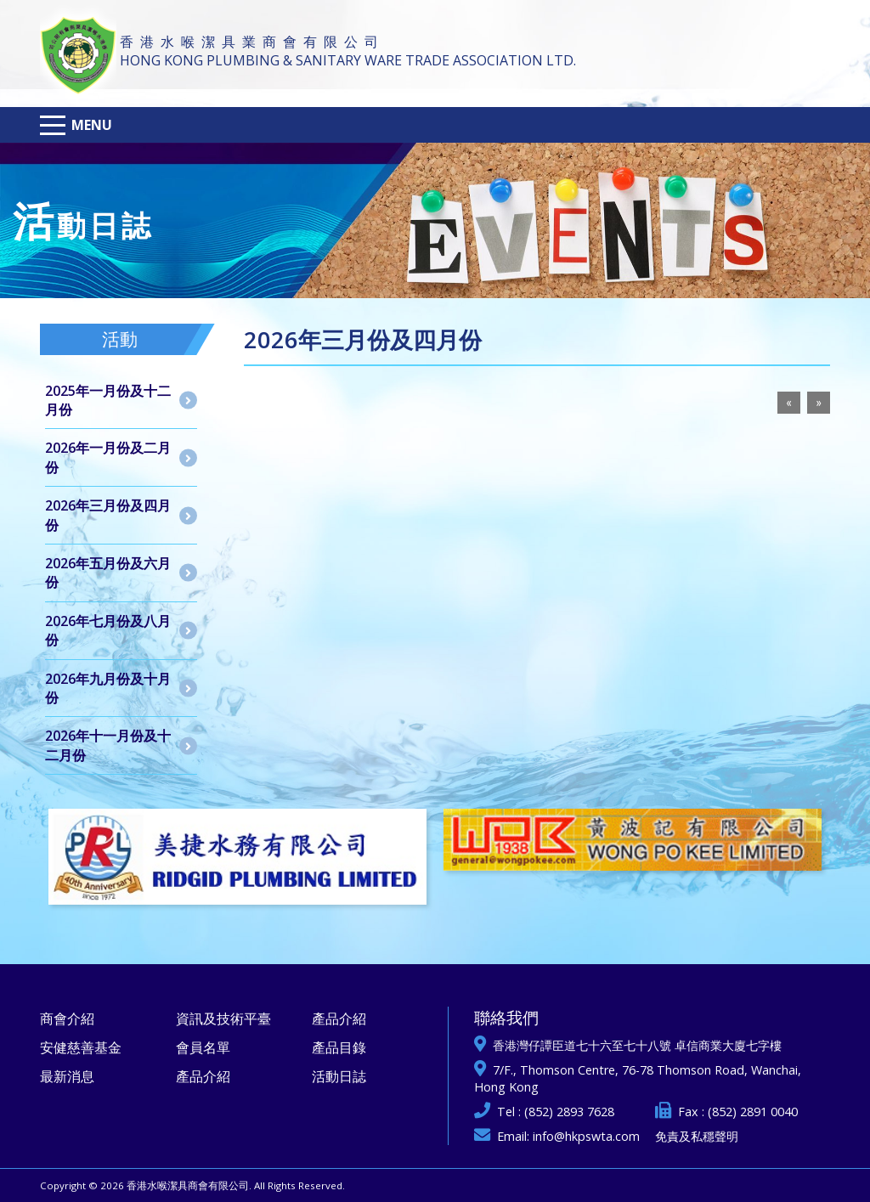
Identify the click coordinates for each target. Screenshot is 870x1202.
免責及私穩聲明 (696, 1136)
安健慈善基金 (80, 1047)
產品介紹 (203, 1076)
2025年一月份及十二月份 (108, 400)
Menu (91, 125)
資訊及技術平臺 (223, 1018)
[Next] (818, 403)
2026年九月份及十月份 (108, 688)
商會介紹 (67, 1018)
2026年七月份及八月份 (108, 630)
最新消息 (67, 1076)
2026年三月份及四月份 (108, 514)
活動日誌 (339, 1076)
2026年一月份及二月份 (108, 457)
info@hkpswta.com (586, 1136)
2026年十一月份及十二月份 (108, 745)
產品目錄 (339, 1047)
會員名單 (203, 1047)
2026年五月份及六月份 (108, 572)
